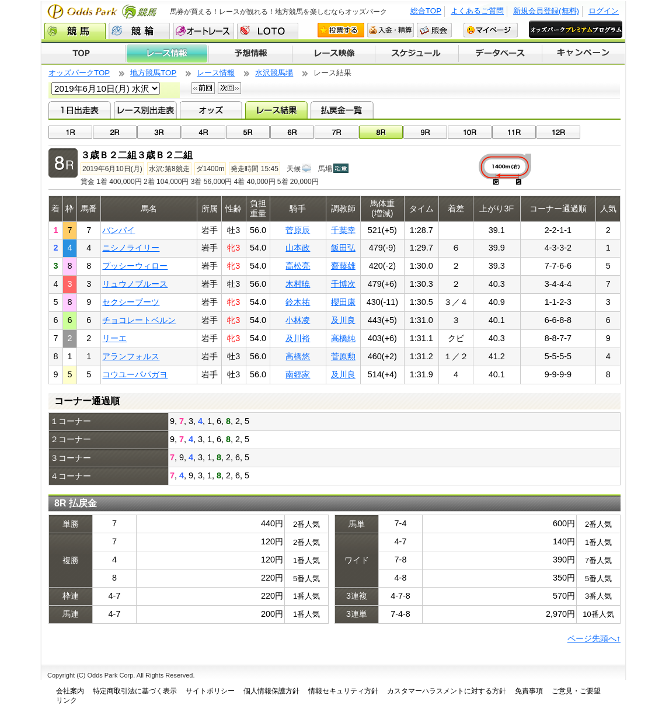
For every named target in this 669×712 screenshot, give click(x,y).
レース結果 (276, 110)
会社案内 (70, 690)
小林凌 (297, 320)
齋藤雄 (343, 265)
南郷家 (297, 374)
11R (514, 132)
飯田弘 (343, 247)
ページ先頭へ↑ (594, 638)
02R (115, 132)
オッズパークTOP (79, 72)
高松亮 (297, 265)
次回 (229, 88)
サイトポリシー (210, 690)
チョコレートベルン (139, 320)
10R (470, 132)
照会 (434, 30)
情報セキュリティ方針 (343, 690)
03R (159, 132)
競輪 (139, 31)
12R (558, 132)
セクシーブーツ (130, 302)
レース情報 (166, 54)
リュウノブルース (135, 284)
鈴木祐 (297, 302)
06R (292, 132)
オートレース (203, 31)
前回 (203, 88)
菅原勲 (343, 356)
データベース (500, 54)
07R (336, 132)
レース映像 (333, 54)
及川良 (343, 320)
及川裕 (297, 338)
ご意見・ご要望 (576, 690)
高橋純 (343, 338)
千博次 (343, 284)
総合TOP (425, 10)
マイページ (491, 30)
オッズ (211, 110)
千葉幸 (343, 230)
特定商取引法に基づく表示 (135, 690)
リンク (66, 700)
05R (248, 132)
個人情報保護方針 (271, 690)
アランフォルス (130, 356)
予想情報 (250, 54)
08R (381, 132)
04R (203, 132)
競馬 (75, 31)
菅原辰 (297, 230)
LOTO (267, 31)
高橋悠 (297, 356)
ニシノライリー (130, 247)
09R (425, 132)
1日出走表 (79, 110)
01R (70, 132)
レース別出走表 (145, 110)
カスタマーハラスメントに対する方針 (446, 690)
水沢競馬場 (274, 72)
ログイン (603, 10)
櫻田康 (343, 302)
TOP (83, 54)
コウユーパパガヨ (135, 374)
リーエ (114, 338)
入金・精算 (390, 30)
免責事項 (529, 690)
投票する (341, 30)
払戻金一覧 (342, 110)
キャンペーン (583, 54)
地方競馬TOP (153, 72)
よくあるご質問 (477, 10)
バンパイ (118, 230)
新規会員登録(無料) (546, 10)
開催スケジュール (417, 54)
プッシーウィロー (135, 265)
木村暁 (297, 284)
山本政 (297, 247)
